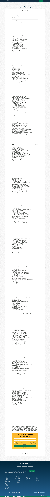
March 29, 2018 (10, 10)
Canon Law (6, 485)
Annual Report (7, 479)
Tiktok (44, 492)
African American (7, 478)
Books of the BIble (17, 477)
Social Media (37, 480)
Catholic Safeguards (8, 488)
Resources (37, 477)
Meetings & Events (28, 478)
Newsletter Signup (38, 479)
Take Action (27, 476)
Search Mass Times (18, 478)
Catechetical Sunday (8, 487)
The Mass (16, 483)
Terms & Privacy (25, 447)
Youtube (39, 492)
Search (43, 0)
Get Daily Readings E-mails (31, 420)
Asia (5, 480)
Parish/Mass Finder (38, 476)
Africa (6, 477)
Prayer (16, 479)
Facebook (37, 492)
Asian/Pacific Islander (8, 481)
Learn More (32, 471)
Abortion (6, 476)
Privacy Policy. (25, 444)
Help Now (27, 477)
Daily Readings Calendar (18, 476)
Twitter (35, 492)
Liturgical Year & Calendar (19, 480)
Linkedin (40, 492)
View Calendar (22, 420)
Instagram (42, 492)
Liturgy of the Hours (18, 482)
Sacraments (17, 481)
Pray (26, 479)
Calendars (37, 478)
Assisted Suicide (7, 482)
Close (48, 496)
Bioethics (6, 484)
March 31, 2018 (40, 10)
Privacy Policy (24, 496)
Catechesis (6, 486)
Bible (6, 483)
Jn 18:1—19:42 (36, 144)
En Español (16, 420)
